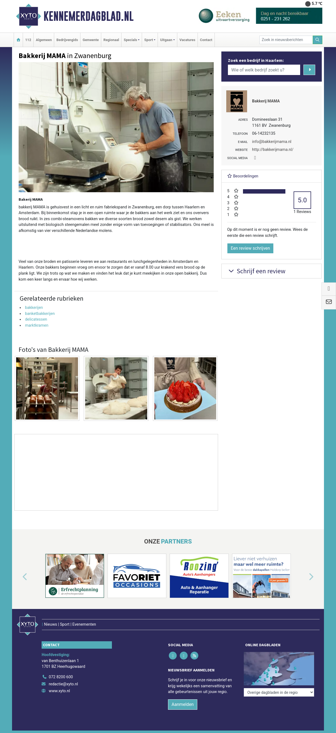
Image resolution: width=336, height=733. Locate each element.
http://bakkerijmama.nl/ (272, 149)
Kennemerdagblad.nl (89, 16)
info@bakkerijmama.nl (271, 141)
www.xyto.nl (59, 691)
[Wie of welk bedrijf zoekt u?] (264, 70)
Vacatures (187, 40)
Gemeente (91, 40)
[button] (18, 577)
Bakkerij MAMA (266, 101)
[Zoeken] (318, 40)
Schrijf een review (256, 271)
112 (28, 40)
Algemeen (44, 40)
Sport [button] (148, 40)
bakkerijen (34, 307)
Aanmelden (183, 704)
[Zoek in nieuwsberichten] (286, 40)
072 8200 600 (61, 677)
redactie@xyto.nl (63, 684)
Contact (206, 40)
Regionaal (111, 40)
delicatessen (36, 319)
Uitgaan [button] (166, 40)
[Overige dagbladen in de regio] (279, 692)
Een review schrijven (250, 248)
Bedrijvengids (67, 40)
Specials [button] (130, 40)
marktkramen (36, 325)
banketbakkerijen (40, 313)
